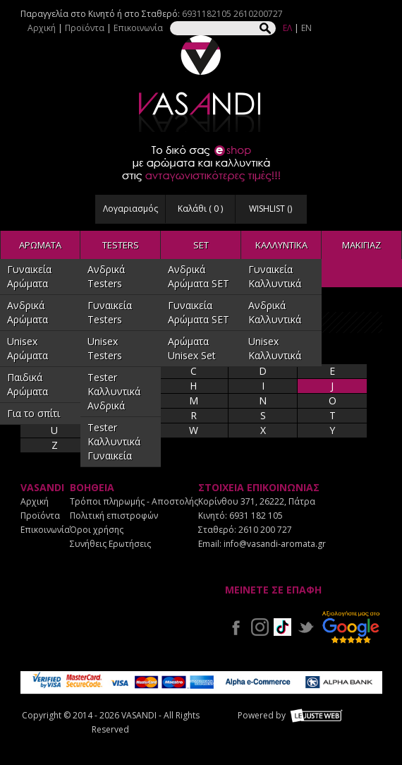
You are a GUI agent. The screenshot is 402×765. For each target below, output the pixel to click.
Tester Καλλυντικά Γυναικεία (113, 441)
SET (201, 245)
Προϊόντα (84, 28)
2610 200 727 (265, 530)
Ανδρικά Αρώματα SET (198, 276)
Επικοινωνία (138, 28)
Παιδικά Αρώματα (27, 384)
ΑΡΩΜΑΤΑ (40, 245)
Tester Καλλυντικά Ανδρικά (113, 391)
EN (306, 28)
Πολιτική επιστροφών (114, 516)
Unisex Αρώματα (27, 348)
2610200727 (258, 14)
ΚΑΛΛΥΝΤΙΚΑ (281, 245)
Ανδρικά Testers (106, 276)
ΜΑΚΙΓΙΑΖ (361, 245)
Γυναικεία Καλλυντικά (274, 276)
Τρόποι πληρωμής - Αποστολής (134, 501)
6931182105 (206, 14)
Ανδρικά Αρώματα (27, 312)
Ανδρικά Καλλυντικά (274, 312)
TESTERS (120, 245)
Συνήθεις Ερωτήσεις (110, 544)
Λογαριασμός (130, 209)
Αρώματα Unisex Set (192, 348)
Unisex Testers (104, 348)
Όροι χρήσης (96, 530)
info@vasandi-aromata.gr (275, 544)
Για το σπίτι (33, 413)
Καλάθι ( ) (200, 209)
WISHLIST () (270, 209)
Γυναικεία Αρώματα (29, 276)
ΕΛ (287, 28)
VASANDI (201, 83)
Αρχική (42, 28)
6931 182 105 (256, 516)
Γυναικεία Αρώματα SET (198, 312)
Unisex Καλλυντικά (274, 348)
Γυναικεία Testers (109, 312)
